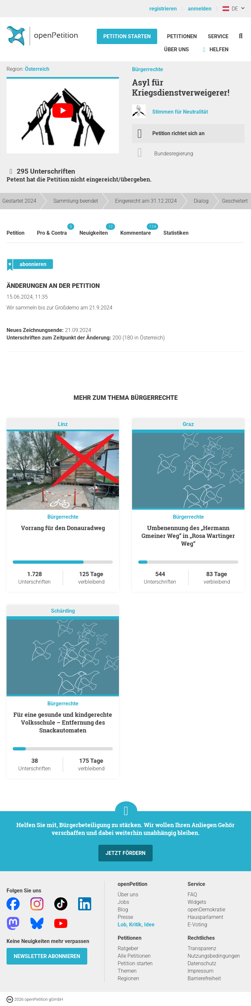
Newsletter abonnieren (47, 956)
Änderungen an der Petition (53, 286)
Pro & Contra (52, 229)
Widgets (197, 902)
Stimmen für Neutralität (180, 112)
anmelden (199, 9)
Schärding (63, 611)
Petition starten (127, 36)
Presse (125, 917)
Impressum (200, 971)
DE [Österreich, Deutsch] (230, 9)
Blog (123, 909)
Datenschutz (202, 963)
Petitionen (182, 36)
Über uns (128, 894)
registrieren (163, 9)
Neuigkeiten (93, 229)
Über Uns (176, 49)
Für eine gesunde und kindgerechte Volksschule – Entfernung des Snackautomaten (62, 722)
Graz (188, 424)
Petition (16, 233)
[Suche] (241, 35)
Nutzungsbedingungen (214, 956)
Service (218, 36)
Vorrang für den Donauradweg (63, 528)
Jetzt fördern (125, 853)
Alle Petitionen (134, 956)
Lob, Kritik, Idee (136, 924)
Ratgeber (128, 948)
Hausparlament (205, 917)
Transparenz (202, 948)
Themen (127, 971)
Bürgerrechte (147, 69)
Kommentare (135, 229)
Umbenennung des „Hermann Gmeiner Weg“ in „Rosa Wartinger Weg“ (188, 535)
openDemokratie (206, 909)
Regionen (128, 978)
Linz (63, 424)
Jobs (123, 902)
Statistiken (176, 233)
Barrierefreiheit (204, 978)
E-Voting (197, 924)
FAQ (192, 894)
